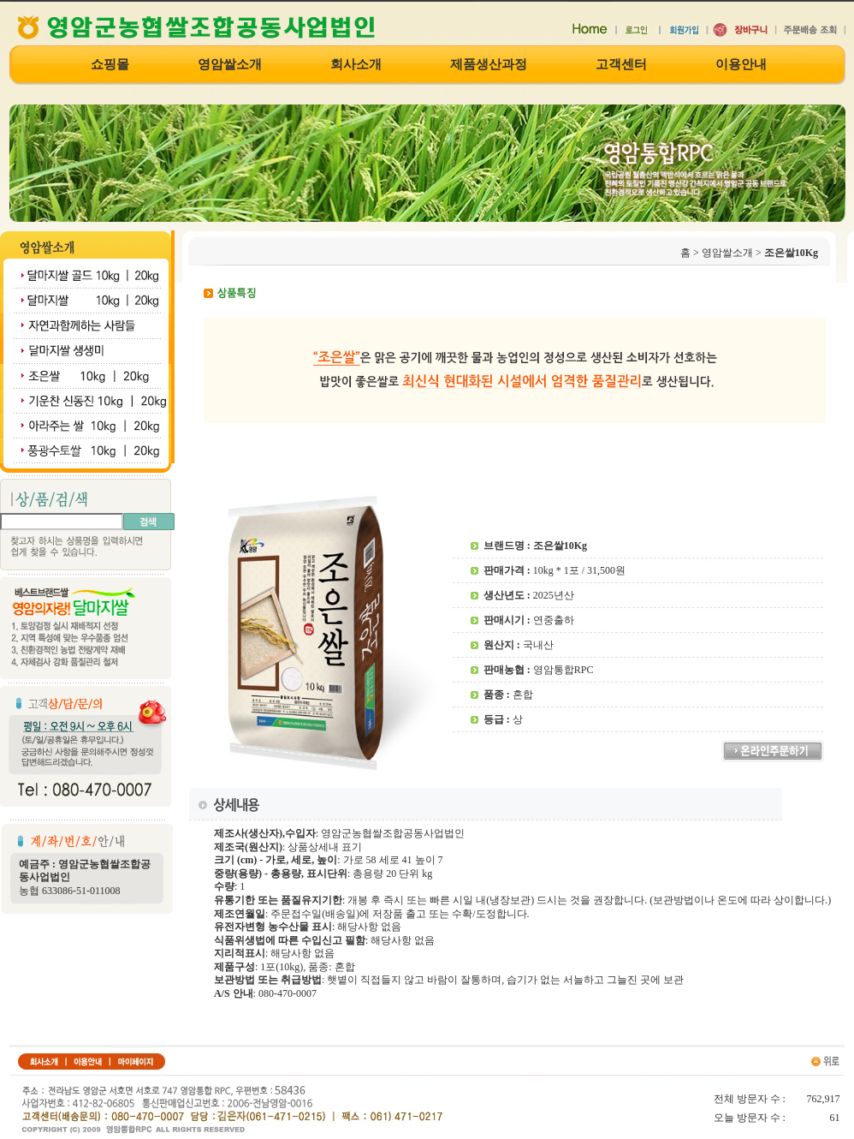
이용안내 (741, 64)
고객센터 (621, 64)
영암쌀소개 (230, 64)
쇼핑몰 (110, 64)
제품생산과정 (488, 64)
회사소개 (356, 64)
